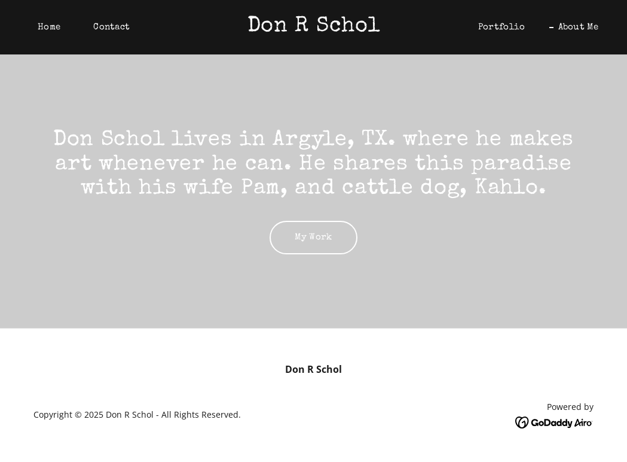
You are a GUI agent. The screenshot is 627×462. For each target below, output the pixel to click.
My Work (313, 237)
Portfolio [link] (501, 27)
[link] (314, 27)
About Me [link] (578, 27)
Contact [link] (111, 27)
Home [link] (49, 27)
